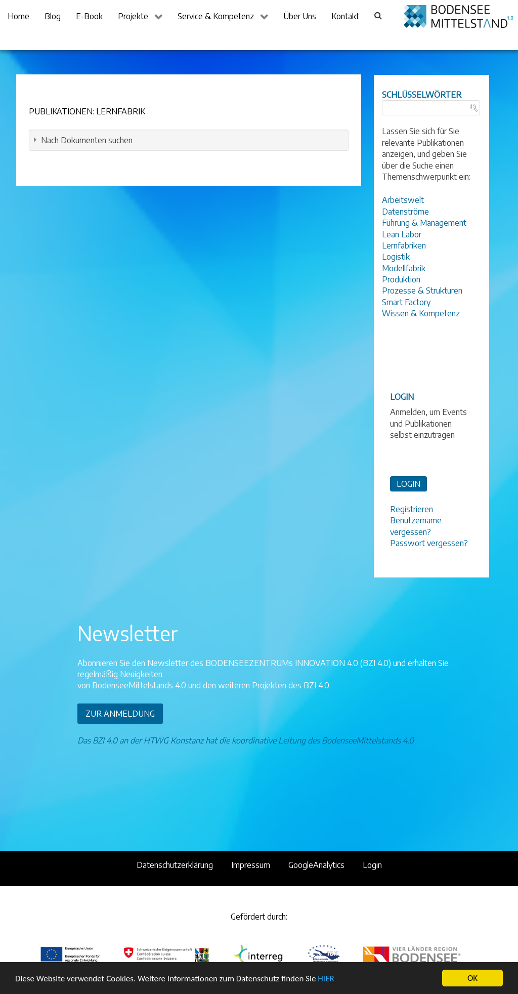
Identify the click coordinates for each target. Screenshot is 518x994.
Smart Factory (406, 302)
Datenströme (405, 211)
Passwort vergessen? (429, 543)
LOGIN (408, 484)
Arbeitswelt (403, 200)
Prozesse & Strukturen (422, 290)
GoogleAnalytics (316, 865)
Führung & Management (424, 223)
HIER (326, 979)
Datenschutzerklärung (175, 865)
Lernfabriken (404, 245)
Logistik (396, 257)
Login (372, 865)
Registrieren (411, 509)
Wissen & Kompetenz (421, 313)
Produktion (401, 279)
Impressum (250, 865)
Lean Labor (401, 234)
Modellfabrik (403, 268)
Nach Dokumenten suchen (87, 140)
